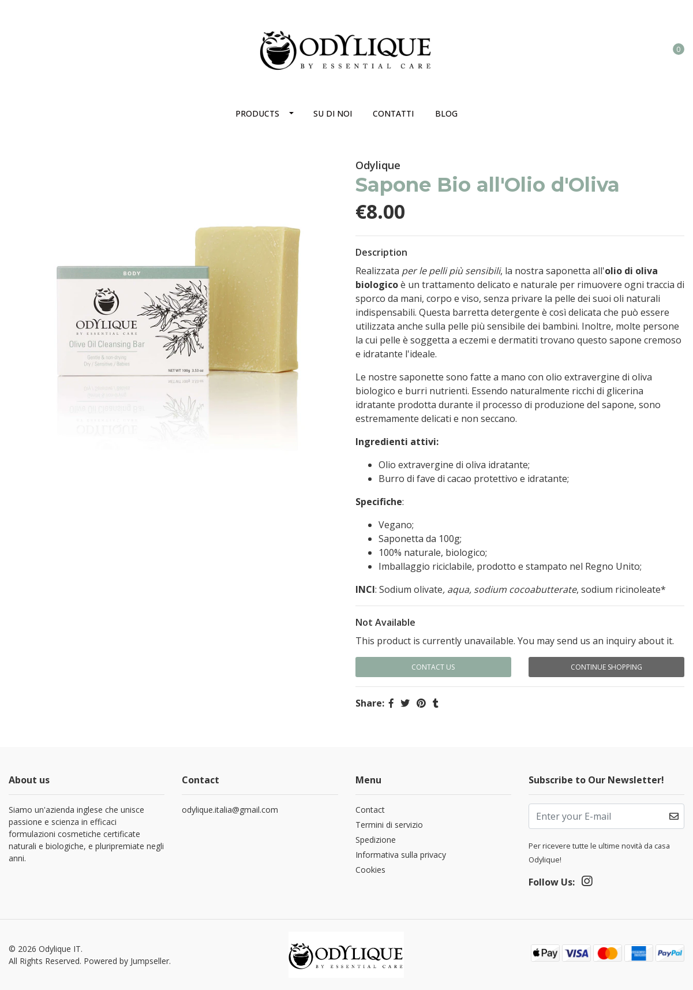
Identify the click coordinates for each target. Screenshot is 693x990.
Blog (446, 113)
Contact (370, 809)
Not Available (385, 622)
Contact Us (433, 667)
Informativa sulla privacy (400, 854)
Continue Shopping (606, 667)
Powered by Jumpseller (126, 960)
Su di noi (332, 113)
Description (381, 252)
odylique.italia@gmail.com (230, 809)
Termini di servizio (389, 824)
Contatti (393, 113)
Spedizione (375, 839)
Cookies (370, 869)
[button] (631, 48)
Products (257, 113)
